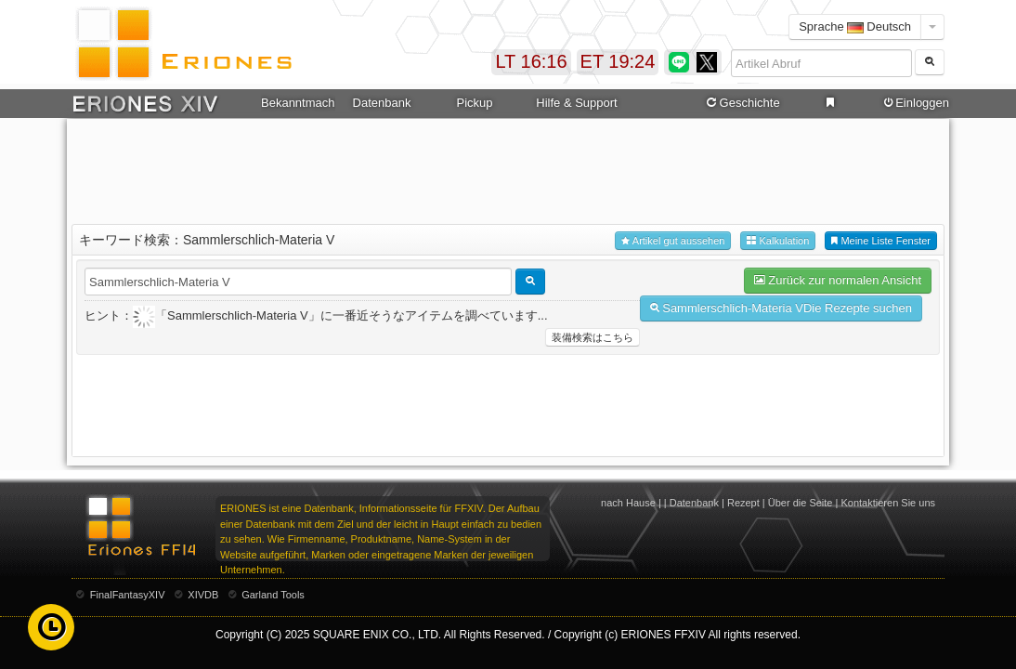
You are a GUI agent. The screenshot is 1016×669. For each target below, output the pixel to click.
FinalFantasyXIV (127, 594)
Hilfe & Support (576, 103)
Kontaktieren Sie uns (887, 502)
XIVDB (203, 594)
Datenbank (382, 103)
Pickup (474, 103)
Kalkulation (778, 241)
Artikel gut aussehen (672, 241)
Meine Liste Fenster (881, 241)
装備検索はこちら (592, 337)
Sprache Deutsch (855, 26)
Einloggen (914, 103)
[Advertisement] (508, 168)
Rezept (743, 502)
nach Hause (628, 502)
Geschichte (741, 103)
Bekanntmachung (298, 103)
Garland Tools (273, 594)
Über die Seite (800, 502)
